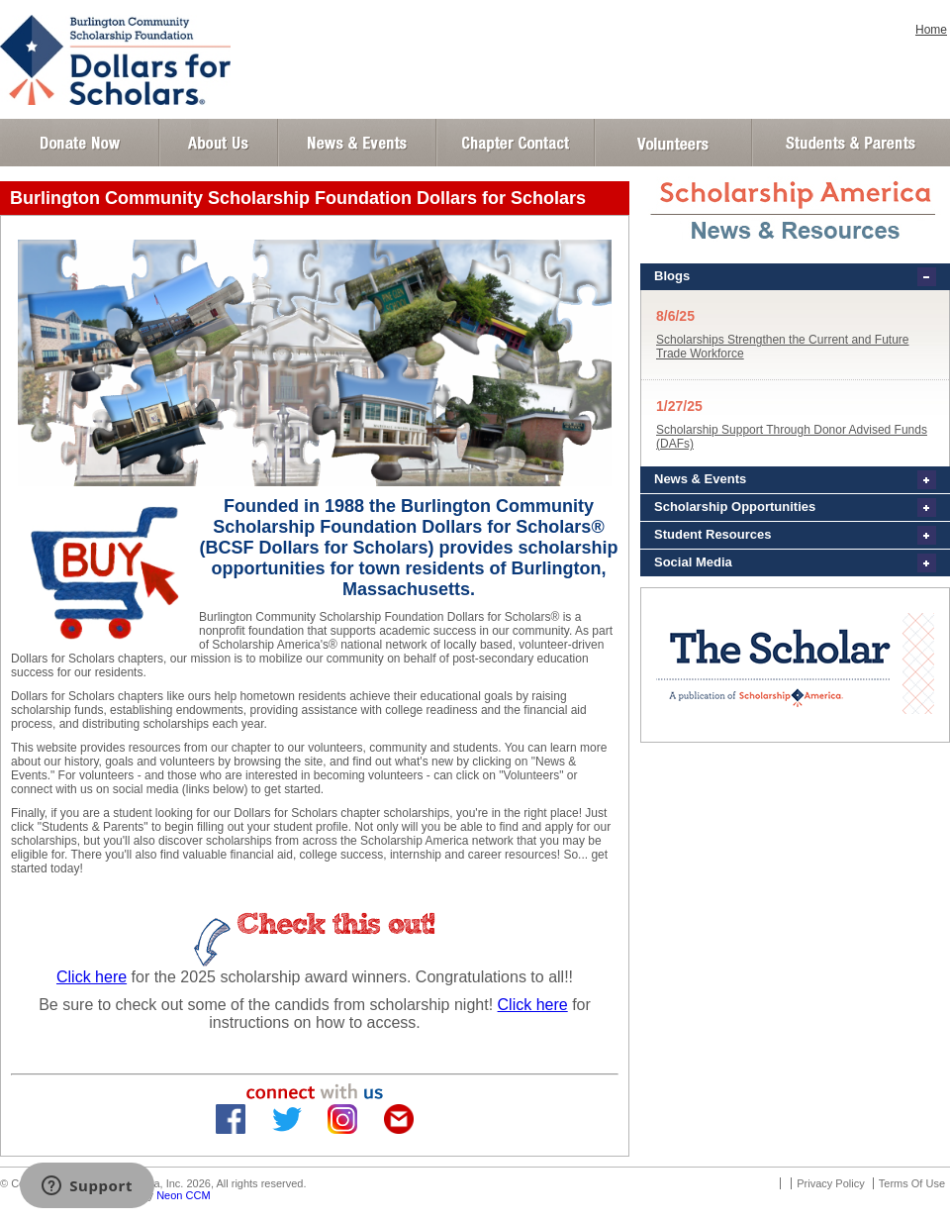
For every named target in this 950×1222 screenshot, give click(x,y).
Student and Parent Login (850, 142)
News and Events (357, 142)
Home (931, 30)
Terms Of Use (912, 1183)
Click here (91, 976)
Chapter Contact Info (515, 142)
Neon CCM (183, 1195)
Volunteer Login (672, 142)
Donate (79, 142)
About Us (218, 142)
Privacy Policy (830, 1183)
